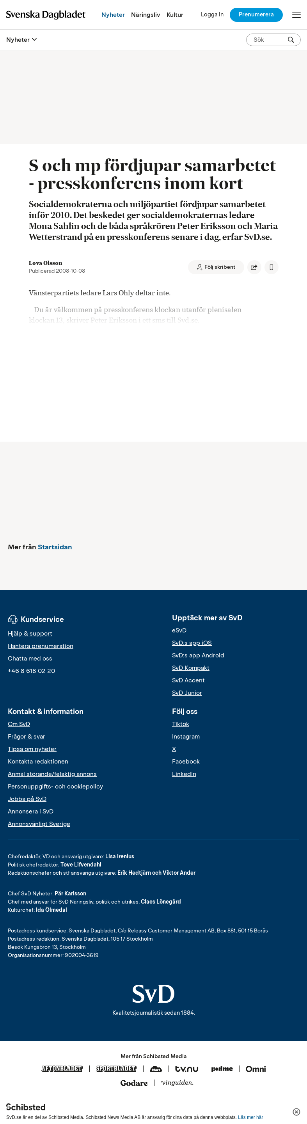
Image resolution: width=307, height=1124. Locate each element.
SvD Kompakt (190, 668)
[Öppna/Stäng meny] (296, 15)
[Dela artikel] (254, 267)
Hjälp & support (30, 633)
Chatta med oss (30, 658)
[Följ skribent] (216, 267)
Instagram (186, 736)
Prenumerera (256, 14)
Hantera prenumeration (40, 646)
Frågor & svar (26, 736)
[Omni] (256, 1069)
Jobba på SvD (27, 799)
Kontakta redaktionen (38, 761)
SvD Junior (187, 693)
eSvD (179, 630)
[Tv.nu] (187, 1069)
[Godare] (134, 1083)
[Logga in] (212, 14)
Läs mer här (250, 1117)
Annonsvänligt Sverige (39, 824)
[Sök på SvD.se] (270, 40)
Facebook (186, 761)
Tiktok (180, 724)
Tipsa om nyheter (32, 749)
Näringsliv (145, 14)
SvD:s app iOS (192, 643)
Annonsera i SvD (30, 811)
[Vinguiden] (177, 1083)
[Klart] (156, 1069)
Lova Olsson (45, 262)
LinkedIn (184, 774)
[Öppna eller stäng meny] (34, 40)
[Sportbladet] (116, 1069)
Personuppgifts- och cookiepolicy (55, 786)
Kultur (175, 14)
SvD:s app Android (198, 655)
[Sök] (291, 40)
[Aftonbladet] (62, 1069)
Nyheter (113, 14)
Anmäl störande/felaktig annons (52, 774)
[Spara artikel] (271, 267)
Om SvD (19, 724)
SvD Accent (188, 680)
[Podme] (222, 1069)
